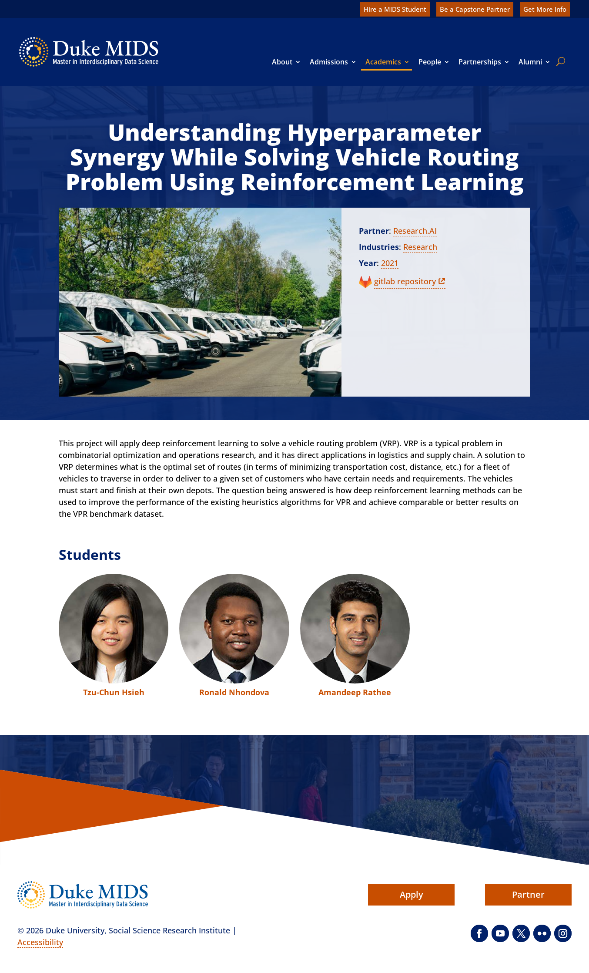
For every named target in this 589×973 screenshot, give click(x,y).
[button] (479, 933)
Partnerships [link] (479, 62)
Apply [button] (411, 894)
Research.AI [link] (415, 231)
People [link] (429, 62)
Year (368, 263)
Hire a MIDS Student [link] (395, 9)
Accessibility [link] (40, 942)
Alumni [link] (530, 62)
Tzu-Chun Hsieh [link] (113, 692)
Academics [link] (383, 62)
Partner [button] (528, 894)
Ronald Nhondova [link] (234, 692)
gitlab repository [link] (405, 281)
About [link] (282, 62)
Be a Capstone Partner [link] (475, 9)
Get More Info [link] (544, 9)
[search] (559, 61)
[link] (88, 52)
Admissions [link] (329, 62)
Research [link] (420, 247)
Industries (379, 247)
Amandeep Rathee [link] (354, 692)
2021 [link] (389, 263)
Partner (374, 231)
